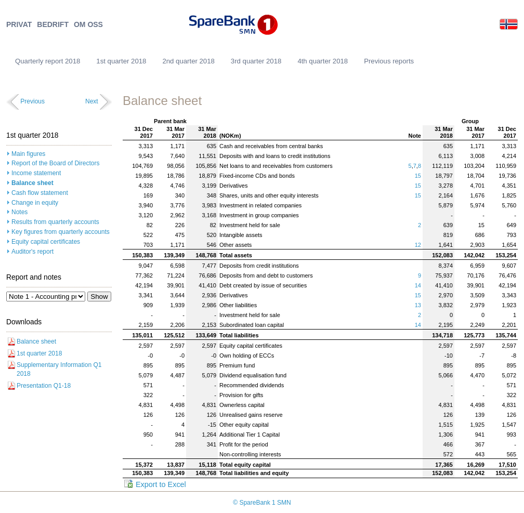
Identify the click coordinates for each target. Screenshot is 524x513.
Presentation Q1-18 (44, 385)
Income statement (36, 173)
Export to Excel (161, 484)
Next (91, 101)
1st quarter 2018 (121, 61)
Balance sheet (32, 183)
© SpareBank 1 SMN (262, 502)
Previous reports (389, 61)
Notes (19, 212)
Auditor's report (32, 251)
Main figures (28, 153)
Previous (32, 101)
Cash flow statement (39, 192)
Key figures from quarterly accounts (60, 231)
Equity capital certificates (45, 241)
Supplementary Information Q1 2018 (59, 369)
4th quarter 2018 (322, 61)
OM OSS (88, 25)
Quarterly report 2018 (47, 61)
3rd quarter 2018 (256, 61)
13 (418, 305)
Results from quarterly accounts (55, 222)
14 (418, 285)
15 (418, 176)
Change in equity (34, 202)
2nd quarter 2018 (188, 61)
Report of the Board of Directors (55, 163)
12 (418, 245)
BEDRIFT (53, 25)
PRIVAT (19, 25)
